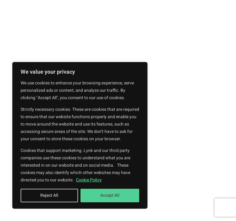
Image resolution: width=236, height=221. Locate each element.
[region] (80, 135)
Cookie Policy (89, 180)
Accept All (110, 195)
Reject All (49, 195)
